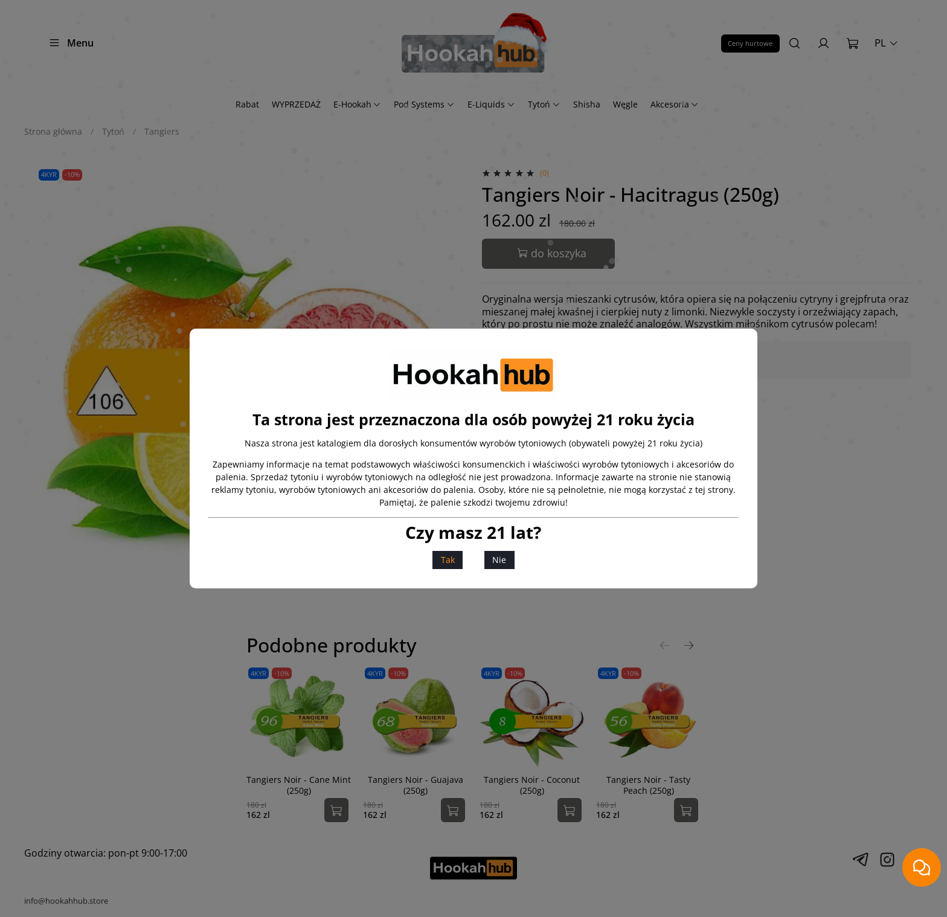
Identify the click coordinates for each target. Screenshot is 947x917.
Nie (499, 559)
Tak (448, 559)
